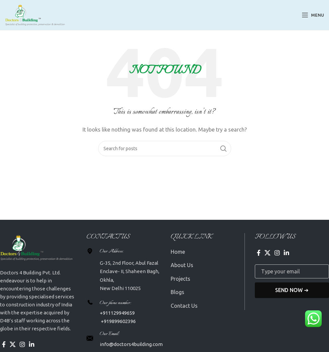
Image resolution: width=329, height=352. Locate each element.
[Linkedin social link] (31, 344)
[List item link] (208, 252)
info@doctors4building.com (131, 344)
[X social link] (13, 344)
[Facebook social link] (4, 344)
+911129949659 (117, 313)
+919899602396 (118, 321)
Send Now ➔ (291, 290)
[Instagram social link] (22, 344)
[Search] (164, 148)
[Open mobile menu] (312, 15)
